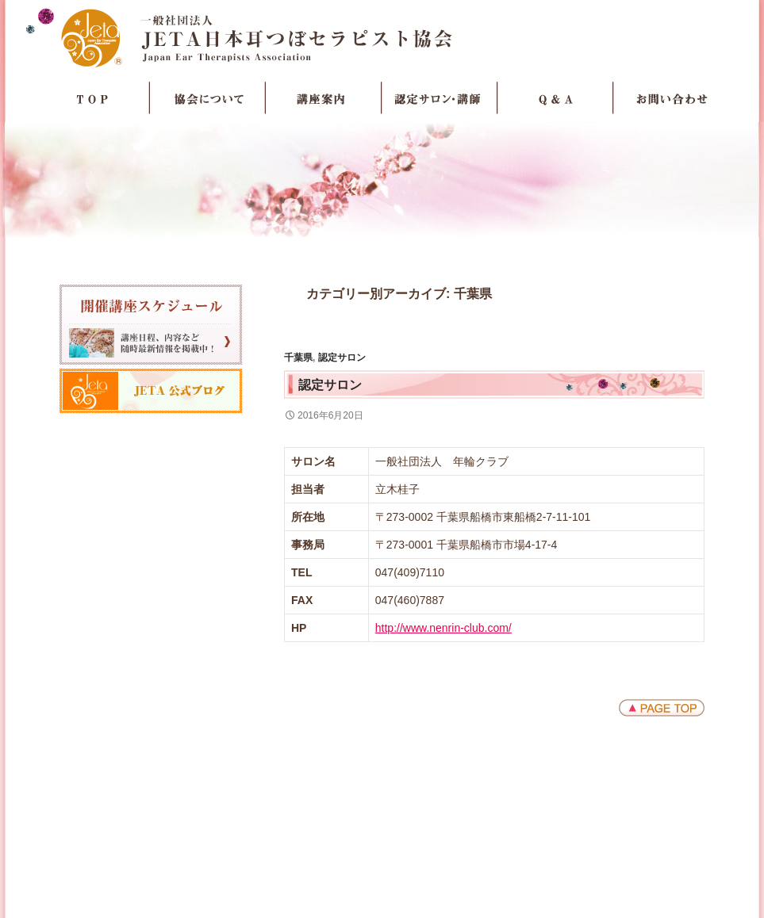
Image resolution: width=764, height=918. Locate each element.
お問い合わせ (671, 98)
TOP (92, 98)
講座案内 (324, 98)
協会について (208, 98)
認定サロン (342, 357)
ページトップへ (661, 708)
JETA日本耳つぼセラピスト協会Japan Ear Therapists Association (382, 37)
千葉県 (298, 357)
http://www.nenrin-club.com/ (443, 628)
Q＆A (555, 98)
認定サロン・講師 (439, 98)
